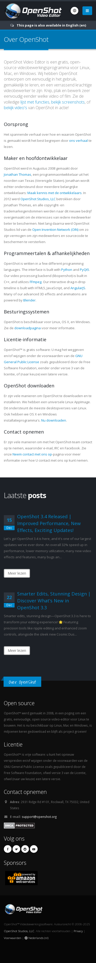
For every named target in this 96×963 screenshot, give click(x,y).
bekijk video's (15, 107)
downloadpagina (27, 328)
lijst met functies (34, 102)
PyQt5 (84, 269)
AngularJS (77, 288)
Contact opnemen (25, 791)
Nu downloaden (53, 420)
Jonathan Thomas (17, 174)
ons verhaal (78, 140)
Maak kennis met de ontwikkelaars (54, 193)
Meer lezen (17, 573)
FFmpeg (35, 282)
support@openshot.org (39, 817)
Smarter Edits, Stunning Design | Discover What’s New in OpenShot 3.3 (54, 601)
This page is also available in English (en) (51, 25)
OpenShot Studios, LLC (38, 199)
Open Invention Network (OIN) (55, 229)
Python (66, 269)
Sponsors (15, 862)
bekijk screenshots (68, 102)
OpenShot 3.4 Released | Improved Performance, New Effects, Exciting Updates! (49, 523)
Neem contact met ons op (32, 454)
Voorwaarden (12, 938)
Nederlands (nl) (36, 938)
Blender (29, 300)
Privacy (78, 931)
